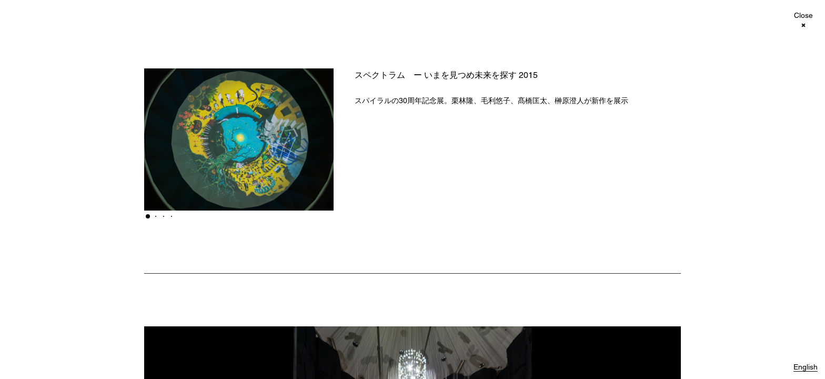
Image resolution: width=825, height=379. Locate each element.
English (805, 367)
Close (803, 15)
